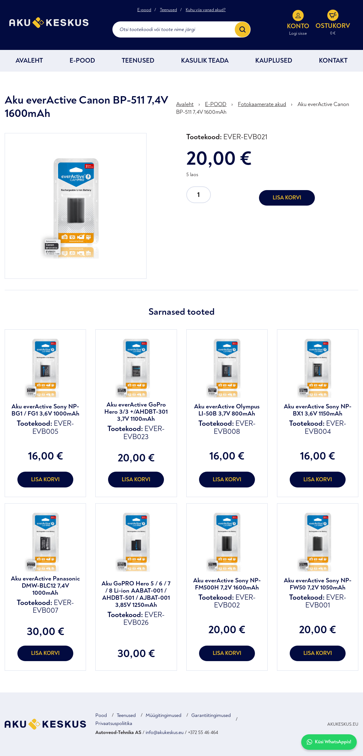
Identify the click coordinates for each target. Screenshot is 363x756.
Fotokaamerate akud (262, 104)
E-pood (144, 10)
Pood (101, 715)
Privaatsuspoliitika (113, 723)
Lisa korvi (287, 197)
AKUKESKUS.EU (342, 724)
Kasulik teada (205, 60)
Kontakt (333, 60)
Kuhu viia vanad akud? (206, 10)
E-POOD (82, 60)
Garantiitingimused (211, 715)
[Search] (242, 29)
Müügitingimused (163, 715)
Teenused (168, 10)
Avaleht (29, 60)
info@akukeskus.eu (165, 732)
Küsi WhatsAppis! (329, 742)
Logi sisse (298, 33)
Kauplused (273, 60)
